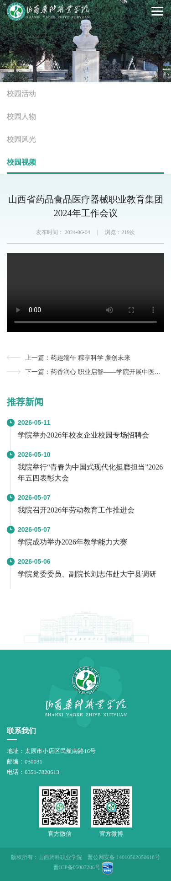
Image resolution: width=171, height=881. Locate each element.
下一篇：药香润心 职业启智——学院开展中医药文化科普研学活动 (94, 371)
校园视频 (21, 162)
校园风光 (21, 139)
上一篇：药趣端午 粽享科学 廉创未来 (77, 357)
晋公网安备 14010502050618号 (124, 857)
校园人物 (21, 116)
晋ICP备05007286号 (76, 867)
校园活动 (21, 93)
